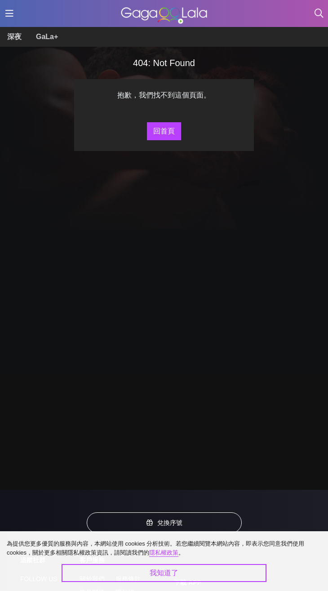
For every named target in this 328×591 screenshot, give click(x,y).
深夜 (14, 36)
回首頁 (164, 131)
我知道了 (164, 573)
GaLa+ (47, 36)
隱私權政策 (163, 552)
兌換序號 (164, 522)
